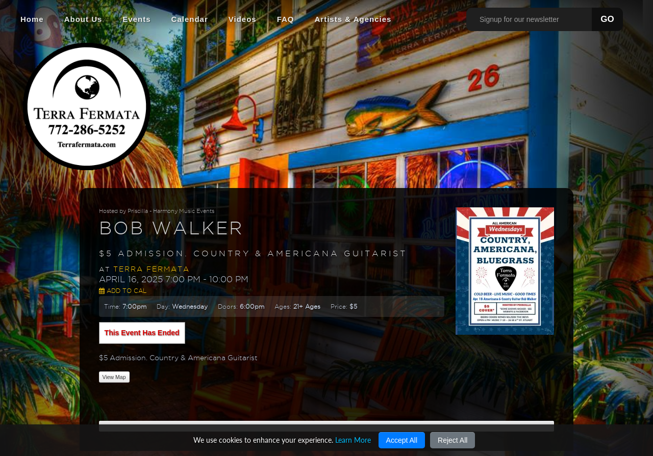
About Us (83, 19)
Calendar (189, 19)
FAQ (285, 19)
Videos (243, 19)
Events (136, 19)
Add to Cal (122, 290)
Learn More (353, 440)
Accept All (401, 440)
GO (607, 19)
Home (32, 19)
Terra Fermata (151, 269)
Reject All (452, 440)
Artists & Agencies (353, 19)
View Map (114, 377)
